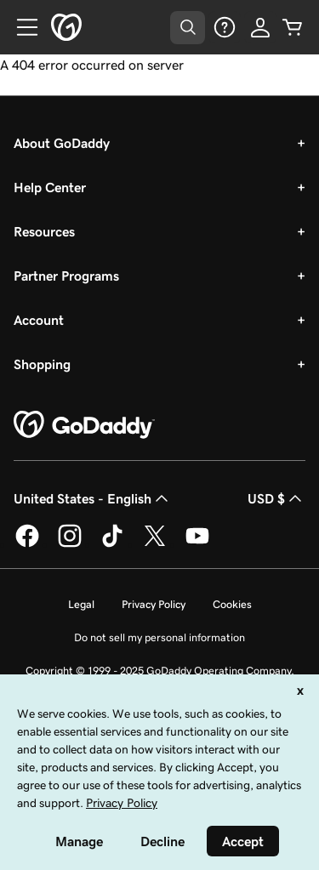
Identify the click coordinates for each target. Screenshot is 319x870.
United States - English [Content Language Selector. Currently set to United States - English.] (93, 498)
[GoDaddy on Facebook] (27, 544)
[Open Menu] (20, 27)
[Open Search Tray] (187, 27)
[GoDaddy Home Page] (84, 425)
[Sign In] (260, 27)
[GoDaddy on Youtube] (197, 544)
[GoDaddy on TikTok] (112, 544)
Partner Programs (66, 275)
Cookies (232, 604)
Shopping (42, 364)
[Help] (224, 27)
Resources (44, 231)
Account (39, 320)
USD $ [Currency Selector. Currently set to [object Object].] (276, 498)
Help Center (50, 187)
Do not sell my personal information (159, 637)
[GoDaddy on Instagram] (69, 544)
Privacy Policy (153, 604)
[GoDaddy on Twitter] (154, 544)
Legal (81, 604)
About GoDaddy (62, 143)
